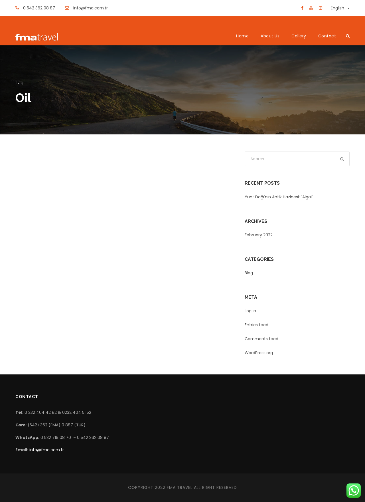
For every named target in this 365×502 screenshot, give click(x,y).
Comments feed (261, 339)
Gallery (298, 36)
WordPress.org (259, 353)
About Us (270, 36)
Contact (327, 36)
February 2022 (259, 235)
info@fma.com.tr (46, 450)
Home (242, 36)
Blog (249, 273)
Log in (250, 311)
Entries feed (256, 325)
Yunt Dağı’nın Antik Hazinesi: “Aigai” (279, 197)
